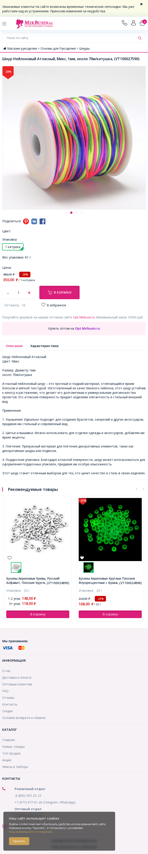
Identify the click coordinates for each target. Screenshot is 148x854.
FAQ (5, 691)
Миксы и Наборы (15, 767)
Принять (19, 841)
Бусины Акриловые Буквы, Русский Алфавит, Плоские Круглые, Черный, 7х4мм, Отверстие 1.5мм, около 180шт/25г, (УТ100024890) (107, 580)
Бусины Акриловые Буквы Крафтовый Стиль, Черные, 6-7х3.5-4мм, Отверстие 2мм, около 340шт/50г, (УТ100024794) (36, 580)
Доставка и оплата (16, 677)
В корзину (60, 292)
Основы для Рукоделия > (59, 48)
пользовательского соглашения (30, 832)
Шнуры (84, 48)
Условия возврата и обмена (23, 718)
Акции (6, 760)
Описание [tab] (14, 345)
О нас (6, 671)
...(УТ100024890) (129, 583)
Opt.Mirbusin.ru (84, 317)
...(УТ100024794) (57, 583)
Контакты (9, 704)
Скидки (7, 711)
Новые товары (13, 746)
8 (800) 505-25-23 (28, 795)
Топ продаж (11, 753)
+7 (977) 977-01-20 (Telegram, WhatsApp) (45, 802)
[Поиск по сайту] (68, 37)
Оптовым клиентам (17, 684)
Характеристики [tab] (44, 345)
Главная (8, 740)
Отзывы (8, 697)
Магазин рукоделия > (21, 48)
